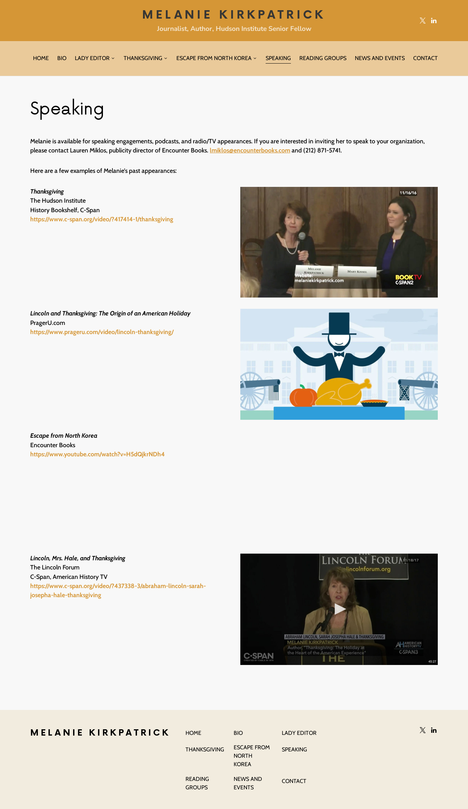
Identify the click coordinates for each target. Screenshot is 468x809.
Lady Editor (299, 733)
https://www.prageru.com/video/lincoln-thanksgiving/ (102, 331)
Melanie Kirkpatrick (234, 15)
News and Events (248, 783)
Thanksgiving (205, 749)
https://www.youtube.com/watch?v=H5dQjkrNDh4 (97, 454)
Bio (238, 733)
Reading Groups (197, 783)
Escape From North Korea (252, 756)
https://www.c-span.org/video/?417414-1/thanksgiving (101, 219)
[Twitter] (423, 20)
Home (193, 733)
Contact (294, 781)
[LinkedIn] (433, 20)
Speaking (294, 749)
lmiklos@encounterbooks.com (250, 150)
